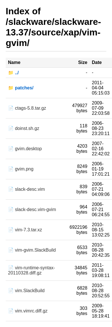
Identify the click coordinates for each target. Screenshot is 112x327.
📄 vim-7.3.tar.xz (25, 229)
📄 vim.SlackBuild (26, 290)
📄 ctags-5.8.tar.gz (27, 108)
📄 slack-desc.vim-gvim (32, 209)
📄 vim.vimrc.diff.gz (28, 310)
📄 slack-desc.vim (26, 189)
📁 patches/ (20, 87)
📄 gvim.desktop (25, 148)
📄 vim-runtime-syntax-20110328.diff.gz (31, 270)
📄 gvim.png (20, 168)
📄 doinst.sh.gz (23, 128)
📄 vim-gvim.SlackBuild (32, 250)
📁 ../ (13, 72)
